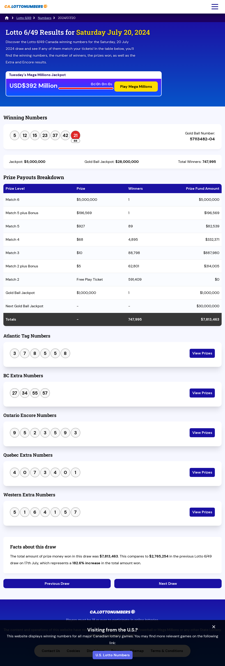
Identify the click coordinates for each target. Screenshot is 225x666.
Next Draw (168, 583)
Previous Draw (57, 583)
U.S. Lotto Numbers (113, 655)
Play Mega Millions (136, 86)
